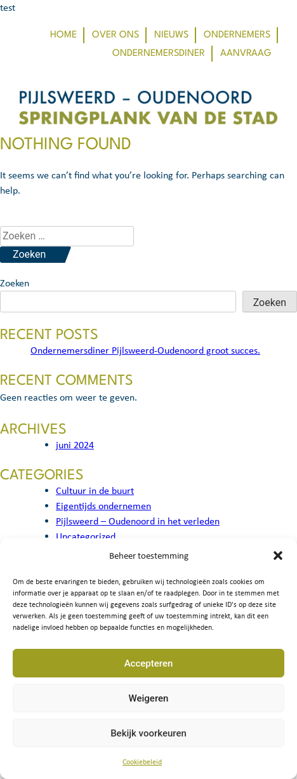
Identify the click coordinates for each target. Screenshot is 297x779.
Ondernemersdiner (158, 53)
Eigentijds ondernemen (103, 506)
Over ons (115, 35)
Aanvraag (246, 53)
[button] (278, 555)
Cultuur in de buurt (95, 490)
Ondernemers (237, 35)
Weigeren (149, 698)
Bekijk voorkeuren (148, 733)
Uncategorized (86, 536)
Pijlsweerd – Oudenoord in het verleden (138, 521)
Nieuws (171, 35)
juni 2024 (75, 445)
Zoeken (14, 283)
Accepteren (148, 663)
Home (63, 35)
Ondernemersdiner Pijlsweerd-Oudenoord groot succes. (145, 350)
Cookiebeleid (142, 761)
